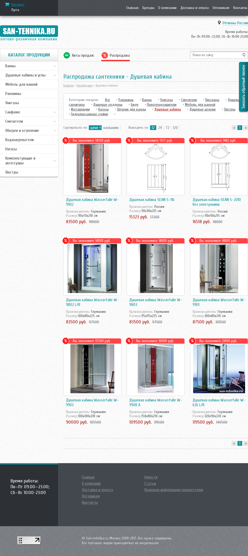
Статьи (150, 483)
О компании (167, 8)
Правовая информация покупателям (173, 489)
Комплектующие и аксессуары (20, 160)
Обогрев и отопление (22, 130)
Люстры (11, 172)
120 (175, 127)
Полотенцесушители (162, 104)
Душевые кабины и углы (25, 75)
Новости (151, 477)
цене (94, 127)
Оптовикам (221, 8)
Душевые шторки (202, 109)
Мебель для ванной (21, 84)
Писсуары (212, 100)
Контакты (240, 8)
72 (167, 127)
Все (107, 100)
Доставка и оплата (194, 8)
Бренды (148, 8)
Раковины (13, 93)
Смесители (14, 121)
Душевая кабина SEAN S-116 (151, 199)
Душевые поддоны (107, 104)
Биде (135, 104)
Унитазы (12, 102)
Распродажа (120, 55)
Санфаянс (12, 112)
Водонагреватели (19, 139)
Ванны (10, 66)
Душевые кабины (167, 109)
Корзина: (18, 4)
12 (153, 127)
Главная (132, 8)
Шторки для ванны (131, 109)
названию (111, 127)
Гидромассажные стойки (89, 114)
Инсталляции (80, 109)
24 (160, 127)
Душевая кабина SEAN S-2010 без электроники (217, 202)
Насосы (11, 149)
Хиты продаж (83, 55)
